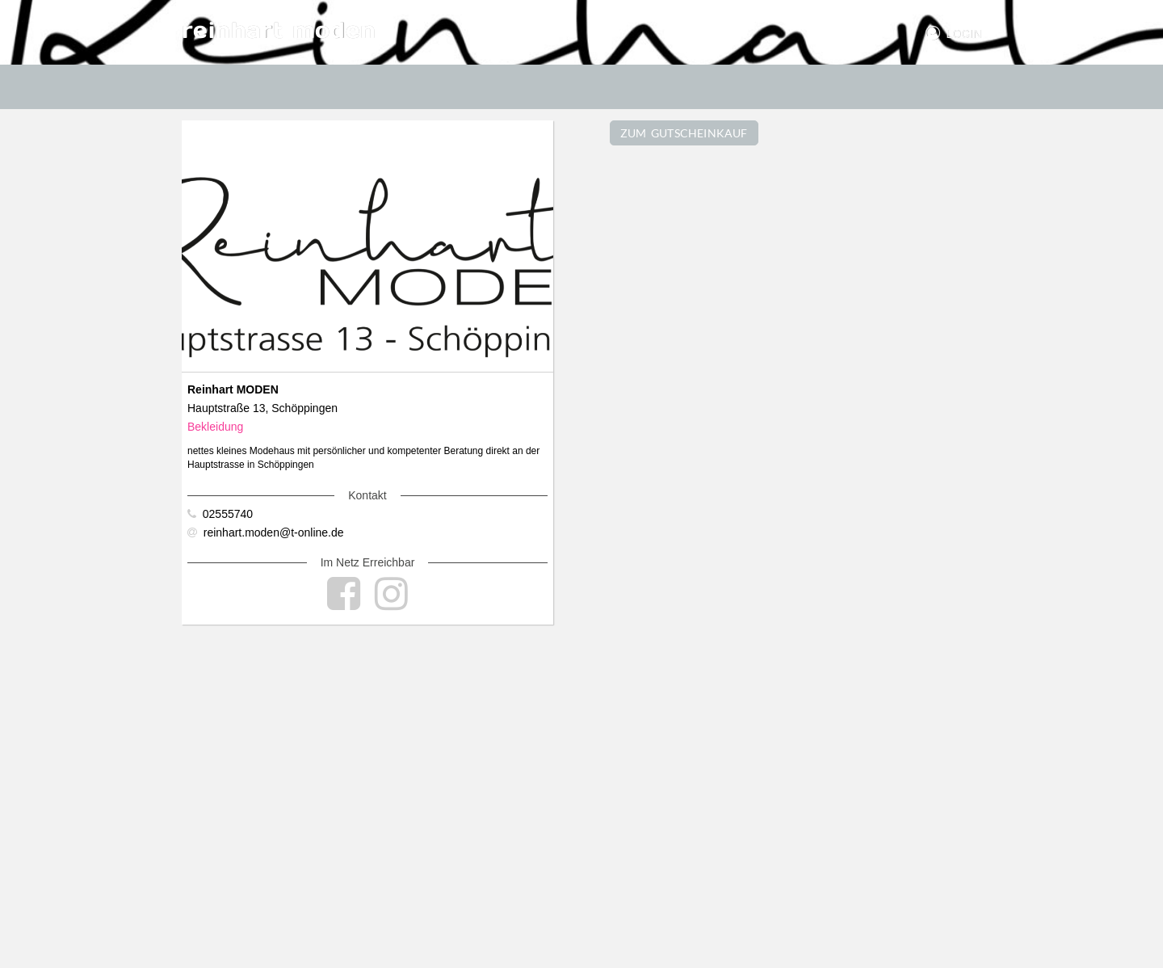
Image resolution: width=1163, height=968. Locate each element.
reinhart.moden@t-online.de (265, 532)
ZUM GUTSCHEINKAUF (684, 133)
